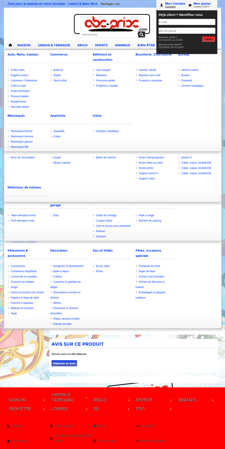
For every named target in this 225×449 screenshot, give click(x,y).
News (101, 426)
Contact (17, 426)
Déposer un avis (64, 363)
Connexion (170, 6)
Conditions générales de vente (73, 438)
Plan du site (107, 441)
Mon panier (202, 3)
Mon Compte (175, 3)
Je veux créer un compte (171, 39)
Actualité (147, 426)
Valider (208, 39)
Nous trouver (64, 426)
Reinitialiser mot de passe (171, 47)
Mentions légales (152, 441)
